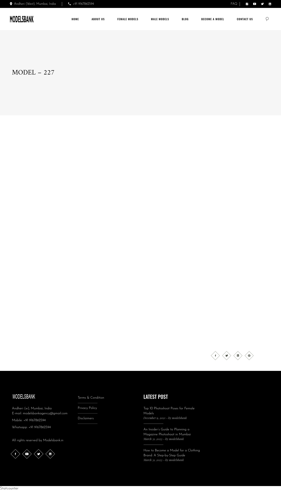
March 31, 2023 (153, 439)
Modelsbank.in (53, 440)
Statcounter (9, 488)
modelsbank (179, 418)
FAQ (234, 4)
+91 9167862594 (34, 420)
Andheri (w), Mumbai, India (32, 408)
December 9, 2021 (155, 418)
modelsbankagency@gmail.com (45, 413)
